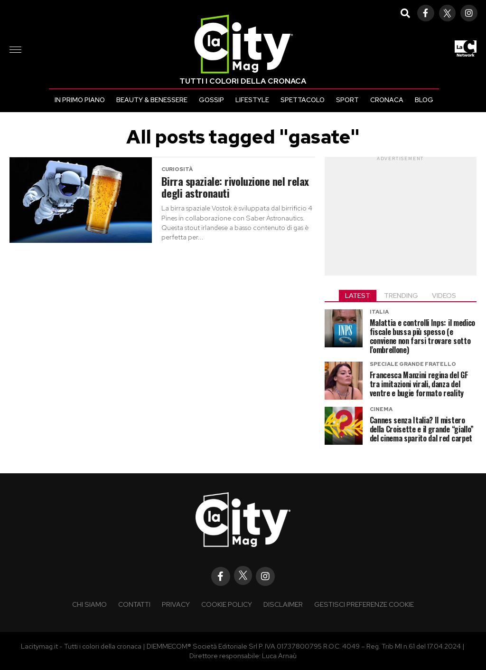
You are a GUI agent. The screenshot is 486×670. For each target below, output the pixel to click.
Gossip (211, 100)
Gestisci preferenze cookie (364, 604)
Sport (347, 100)
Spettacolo (302, 100)
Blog (424, 100)
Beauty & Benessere (151, 100)
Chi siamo (89, 604)
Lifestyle (252, 100)
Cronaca (386, 100)
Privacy (176, 604)
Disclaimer (283, 604)
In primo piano (80, 100)
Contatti (134, 604)
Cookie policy (226, 604)
